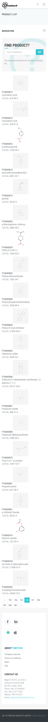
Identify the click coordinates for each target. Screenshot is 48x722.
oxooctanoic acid (9, 120)
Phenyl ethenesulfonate (12, 276)
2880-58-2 (14, 227)
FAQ (6, 666)
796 (27, 600)
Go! (39, 52)
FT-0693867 (7, 406)
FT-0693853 (7, 350)
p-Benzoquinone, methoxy (13, 224)
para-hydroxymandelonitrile (14, 172)
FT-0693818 (7, 169)
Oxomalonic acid (9, 95)
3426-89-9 (14, 305)
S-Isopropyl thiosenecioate (14, 590)
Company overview (12, 654)
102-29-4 (14, 541)
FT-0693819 (7, 195)
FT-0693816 (7, 143)
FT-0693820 (7, 221)
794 (15, 600)
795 (21, 600)
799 (4, 605)
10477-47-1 (15, 463)
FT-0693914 (7, 535)
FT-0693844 (7, 325)
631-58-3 (14, 489)
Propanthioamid (9, 486)
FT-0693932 (7, 587)
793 (10, 600)
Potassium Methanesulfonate (15, 434)
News (6, 662)
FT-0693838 (7, 299)
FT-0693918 (7, 561)
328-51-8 (14, 124)
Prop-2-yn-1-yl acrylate (12, 460)
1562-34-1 (14, 279)
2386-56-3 (14, 438)
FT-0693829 (7, 247)
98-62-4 (13, 515)
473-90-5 (14, 98)
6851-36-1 (14, 176)
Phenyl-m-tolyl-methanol (13, 328)
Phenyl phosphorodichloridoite (15, 302)
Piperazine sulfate (10, 353)
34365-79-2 (15, 593)
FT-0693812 (7, 92)
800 (10, 605)
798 (38, 600)
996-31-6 (14, 412)
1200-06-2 (14, 150)
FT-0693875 (7, 457)
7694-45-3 (14, 253)
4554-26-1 (14, 357)
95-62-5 (13, 201)
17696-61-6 (15, 567)
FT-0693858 (7, 376)
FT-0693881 (7, 483)
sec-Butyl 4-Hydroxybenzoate (15, 564)
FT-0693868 (7, 431)
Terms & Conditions (12, 658)
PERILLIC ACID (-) (9, 250)
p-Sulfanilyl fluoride (10, 512)
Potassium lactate (10, 408)
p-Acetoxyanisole (9, 146)
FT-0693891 (7, 509)
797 (32, 600)
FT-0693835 (7, 273)
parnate (5, 198)
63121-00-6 (15, 386)
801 (15, 605)
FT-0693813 (7, 118)
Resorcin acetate (9, 538)
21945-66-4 (15, 331)
